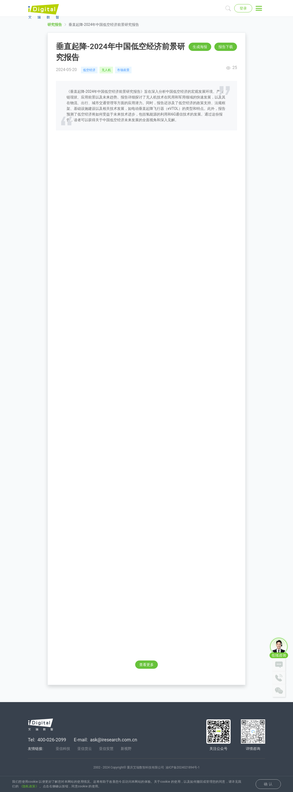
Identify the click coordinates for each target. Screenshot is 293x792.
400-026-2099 (51, 740)
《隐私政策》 (29, 786)
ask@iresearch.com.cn (113, 740)
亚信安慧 (106, 749)
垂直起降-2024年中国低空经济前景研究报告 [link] (104, 28)
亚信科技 (63, 749)
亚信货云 (84, 749)
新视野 (126, 749)
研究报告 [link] (54, 28)
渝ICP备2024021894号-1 (183, 768)
